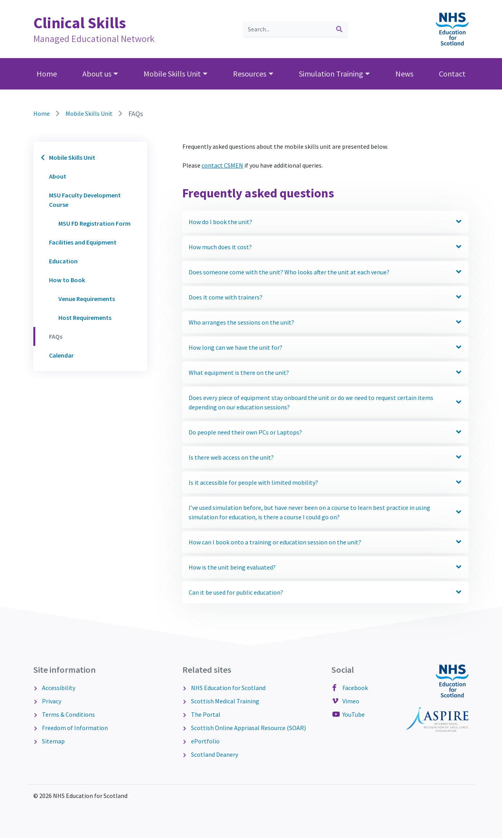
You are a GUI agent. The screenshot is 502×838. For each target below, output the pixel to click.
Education (63, 261)
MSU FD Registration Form (94, 223)
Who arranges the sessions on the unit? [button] (325, 322)
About (57, 176)
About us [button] (96, 74)
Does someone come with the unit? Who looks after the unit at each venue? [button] (325, 272)
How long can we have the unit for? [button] (325, 347)
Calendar (61, 355)
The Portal (205, 714)
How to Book (67, 280)
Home (46, 74)
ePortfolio (205, 741)
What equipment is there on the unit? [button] (325, 373)
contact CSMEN (222, 165)
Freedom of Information (74, 728)
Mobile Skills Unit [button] (172, 74)
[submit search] (339, 29)
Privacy (51, 701)
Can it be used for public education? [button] (325, 592)
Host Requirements (84, 317)
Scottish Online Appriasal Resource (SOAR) (248, 728)
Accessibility (58, 688)
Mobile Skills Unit (89, 113)
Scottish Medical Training (224, 701)
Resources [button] (249, 74)
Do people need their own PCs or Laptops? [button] (325, 432)
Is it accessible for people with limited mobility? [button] (325, 482)
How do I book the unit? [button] (325, 222)
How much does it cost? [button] (325, 247)
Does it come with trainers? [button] (325, 297)
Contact (452, 74)
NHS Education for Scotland (228, 688)
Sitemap (53, 741)
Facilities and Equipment (82, 242)
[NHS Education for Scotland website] (452, 28)
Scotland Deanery (214, 754)
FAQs (55, 336)
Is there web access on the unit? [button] (325, 457)
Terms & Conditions (68, 714)
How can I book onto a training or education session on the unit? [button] (325, 542)
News (404, 74)
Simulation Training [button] (331, 74)
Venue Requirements (86, 299)
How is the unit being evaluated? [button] (325, 567)
